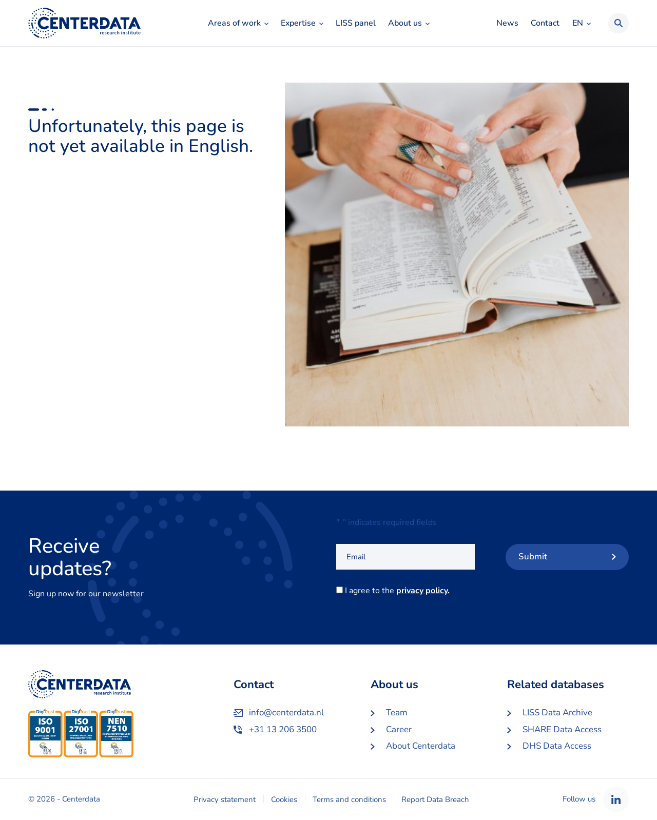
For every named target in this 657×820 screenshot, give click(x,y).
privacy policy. (423, 590)
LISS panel (356, 23)
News (507, 23)
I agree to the (399, 590)
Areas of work (234, 23)
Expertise (298, 23)
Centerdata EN (84, 23)
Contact (545, 23)
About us (405, 23)
